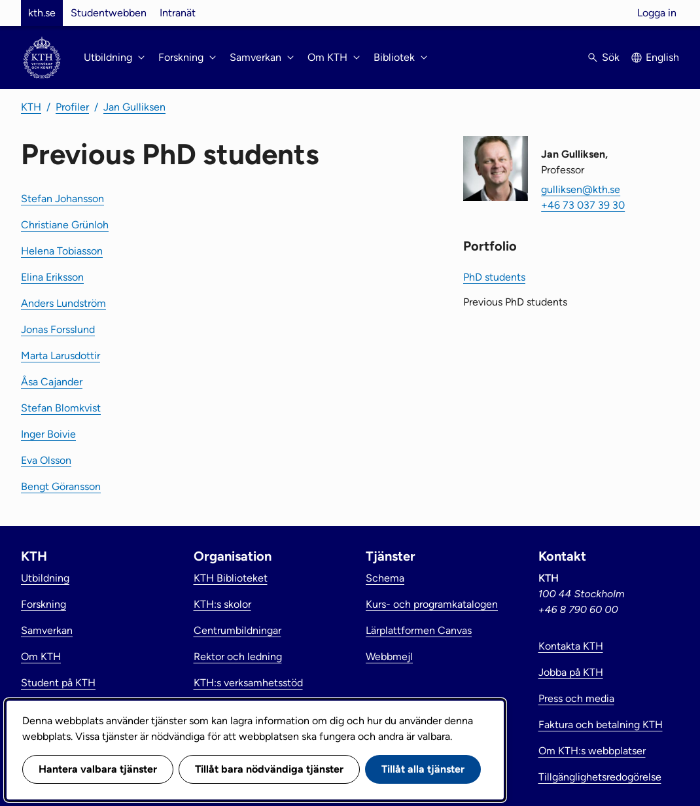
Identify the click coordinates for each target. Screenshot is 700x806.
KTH (31, 107)
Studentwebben (109, 13)
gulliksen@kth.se (580, 189)
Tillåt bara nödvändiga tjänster (269, 769)
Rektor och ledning (238, 656)
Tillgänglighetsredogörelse (599, 777)
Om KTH (41, 656)
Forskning (43, 604)
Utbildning (45, 578)
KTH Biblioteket (231, 578)
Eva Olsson (46, 460)
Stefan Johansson (62, 198)
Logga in (656, 13)
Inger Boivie (48, 434)
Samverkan (47, 630)
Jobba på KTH (570, 672)
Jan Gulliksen (134, 107)
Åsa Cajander (51, 382)
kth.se (42, 13)
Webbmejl (389, 656)
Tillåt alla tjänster (422, 769)
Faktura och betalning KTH (600, 724)
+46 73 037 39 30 (583, 205)
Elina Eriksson (52, 277)
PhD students (494, 277)
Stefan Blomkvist (61, 408)
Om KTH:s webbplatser (592, 751)
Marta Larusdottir (60, 355)
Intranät (178, 13)
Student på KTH (58, 682)
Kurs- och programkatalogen (432, 604)
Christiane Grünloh (65, 225)
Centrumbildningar (237, 630)
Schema (385, 578)
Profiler (72, 107)
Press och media (576, 698)
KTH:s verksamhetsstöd (248, 682)
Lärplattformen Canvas (419, 630)
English (662, 57)
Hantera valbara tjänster (98, 769)
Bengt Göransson (61, 486)
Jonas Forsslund (58, 329)
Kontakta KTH (570, 646)
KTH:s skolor (222, 604)
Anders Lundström (63, 303)
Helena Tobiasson (62, 251)
